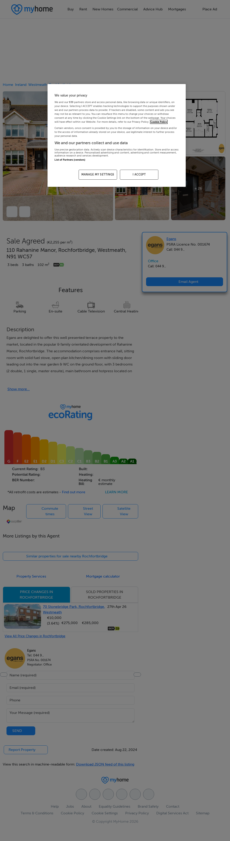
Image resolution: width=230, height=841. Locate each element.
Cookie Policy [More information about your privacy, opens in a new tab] (158, 121)
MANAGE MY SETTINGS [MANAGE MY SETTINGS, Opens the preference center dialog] (97, 174)
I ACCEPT (139, 174)
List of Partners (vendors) (69, 159)
